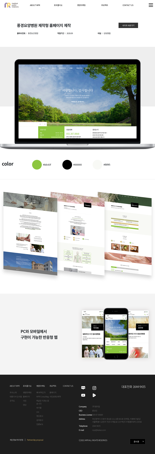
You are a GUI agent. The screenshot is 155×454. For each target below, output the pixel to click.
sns (37, 411)
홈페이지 (26, 396)
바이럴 (38, 407)
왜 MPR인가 (40, 392)
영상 (24, 404)
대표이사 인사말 (16, 396)
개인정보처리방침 (16, 439)
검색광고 (39, 420)
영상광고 (39, 415)
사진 (24, 400)
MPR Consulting (42, 396)
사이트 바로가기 (128, 25)
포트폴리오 (58, 5)
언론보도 (39, 424)
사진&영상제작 (55, 396)
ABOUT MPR (35, 5)
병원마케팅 (81, 5)
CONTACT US (128, 5)
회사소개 (13, 392)
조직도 (12, 400)
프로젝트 (104, 5)
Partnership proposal (35, 439)
